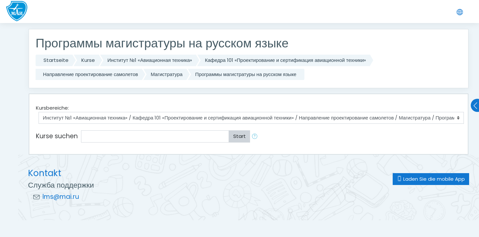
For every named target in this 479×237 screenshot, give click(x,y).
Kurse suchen (57, 136)
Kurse (88, 60)
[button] (256, 136)
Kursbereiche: (52, 107)
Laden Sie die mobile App (431, 178)
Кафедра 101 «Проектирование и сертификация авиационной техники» (285, 60)
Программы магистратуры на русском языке (245, 74)
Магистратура (167, 74)
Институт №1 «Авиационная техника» (149, 60)
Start (239, 136)
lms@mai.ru (60, 196)
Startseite (56, 60)
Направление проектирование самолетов (90, 74)
